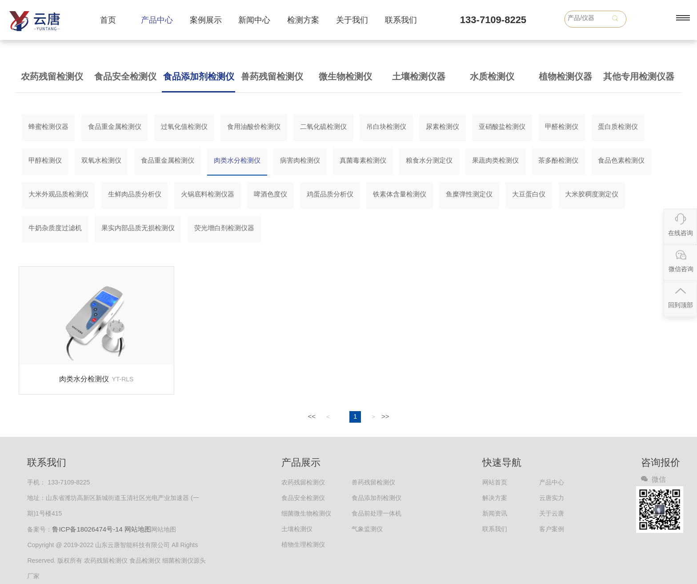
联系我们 (401, 20)
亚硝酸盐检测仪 (502, 126)
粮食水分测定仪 (429, 160)
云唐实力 (551, 497)
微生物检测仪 (345, 76)
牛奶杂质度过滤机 (55, 228)
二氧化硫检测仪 (323, 126)
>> (385, 416)
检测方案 (303, 20)
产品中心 (157, 20)
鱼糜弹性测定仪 (469, 194)
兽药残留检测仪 (272, 76)
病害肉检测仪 (300, 160)
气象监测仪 (367, 528)
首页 (108, 20)
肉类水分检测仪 (237, 160)
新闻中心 (254, 20)
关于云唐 (551, 513)
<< (312, 416)
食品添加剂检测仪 (198, 76)
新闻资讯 (494, 513)
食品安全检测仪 (125, 76)
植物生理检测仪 (303, 544)
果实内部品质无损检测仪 (138, 228)
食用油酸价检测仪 (253, 126)
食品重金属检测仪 (114, 126)
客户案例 (551, 528)
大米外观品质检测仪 (58, 194)
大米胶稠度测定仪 (591, 194)
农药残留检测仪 (52, 76)
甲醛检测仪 (561, 126)
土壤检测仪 (296, 528)
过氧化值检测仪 (184, 126)
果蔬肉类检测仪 (495, 160)
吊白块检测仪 (386, 126)
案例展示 (206, 20)
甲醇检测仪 (45, 160)
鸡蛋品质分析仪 (330, 194)
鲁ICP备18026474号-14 (87, 529)
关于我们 (352, 20)
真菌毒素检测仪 (363, 160)
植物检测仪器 (565, 76)
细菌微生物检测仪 (306, 513)
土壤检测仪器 (418, 76)
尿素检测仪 (442, 126)
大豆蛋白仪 (528, 194)
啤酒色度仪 (270, 194)
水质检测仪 (492, 76)
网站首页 (494, 482)
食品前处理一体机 (376, 513)
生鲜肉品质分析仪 (134, 194)
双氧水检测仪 (101, 160)
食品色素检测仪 (621, 160)
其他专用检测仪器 (638, 76)
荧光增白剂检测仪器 (224, 228)
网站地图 (137, 529)
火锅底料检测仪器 (207, 194)
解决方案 (494, 497)
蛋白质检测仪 (618, 126)
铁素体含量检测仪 (399, 194)
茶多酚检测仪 (558, 160)
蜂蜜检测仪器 (48, 126)
